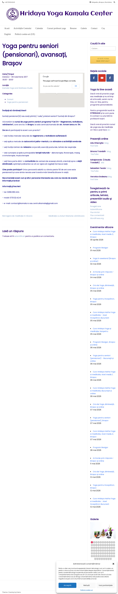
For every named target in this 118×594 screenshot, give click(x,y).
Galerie (84, 28)
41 (107, 550)
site (102, 162)
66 (114, 556)
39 (103, 550)
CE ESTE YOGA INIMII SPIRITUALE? (103, 59)
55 (114, 553)
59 (98, 556)
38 (101, 550)
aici (108, 130)
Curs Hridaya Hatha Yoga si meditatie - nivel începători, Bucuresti (102, 315)
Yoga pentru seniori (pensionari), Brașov (100, 419)
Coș (103, 28)
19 (107, 545)
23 (92, 548)
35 (94, 550)
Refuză (87, 585)
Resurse (73, 28)
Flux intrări (95, 212)
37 (98, 550)
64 (109, 556)
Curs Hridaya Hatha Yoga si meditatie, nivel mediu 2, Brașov (102, 234)
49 (101, 553)
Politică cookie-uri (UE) (25, 34)
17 (103, 545)
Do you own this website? (51, 86)
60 (101, 556)
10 (112, 542)
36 (96, 550)
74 (111, 559)
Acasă (6, 28)
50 (103, 553)
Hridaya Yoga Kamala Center (66, 13)
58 (96, 556)
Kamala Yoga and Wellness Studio (17, 88)
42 (109, 550)
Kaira (19, 592)
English (7, 34)
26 (98, 548)
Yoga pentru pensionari (17, 102)
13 (94, 545)
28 (103, 548)
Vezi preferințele (106, 585)
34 (92, 550)
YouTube (94, 145)
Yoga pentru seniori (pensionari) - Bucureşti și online (102, 358)
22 (114, 545)
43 (112, 550)
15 (98, 545)
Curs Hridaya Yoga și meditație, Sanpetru (100, 330)
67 (95, 559)
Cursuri (10, 99)
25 (96, 548)
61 (103, 556)
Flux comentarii (97, 215)
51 (105, 553)
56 (92, 556)
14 (96, 545)
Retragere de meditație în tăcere (17, 216)
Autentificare (96, 209)
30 (107, 548)
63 (107, 556)
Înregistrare (95, 206)
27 (101, 548)
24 (94, 548)
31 (109, 548)
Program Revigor (100, 247)
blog (106, 143)
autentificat (19, 236)
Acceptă (67, 585)
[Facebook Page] (94, 78)
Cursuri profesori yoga (56, 28)
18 (105, 545)
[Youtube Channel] (102, 78)
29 (105, 548)
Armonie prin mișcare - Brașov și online (102, 273)
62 (105, 556)
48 (98, 553)
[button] (113, 564)
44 (114, 550)
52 (107, 553)
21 (112, 545)
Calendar (39, 28)
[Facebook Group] (110, 78)
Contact (94, 28)
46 (94, 553)
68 (97, 559)
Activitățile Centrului (22, 28)
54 (112, 553)
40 (105, 550)
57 (94, 556)
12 (92, 545)
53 (109, 553)
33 (114, 548)
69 (100, 559)
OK (76, 86)
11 (114, 542)
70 (102, 559)
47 (96, 553)
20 (109, 545)
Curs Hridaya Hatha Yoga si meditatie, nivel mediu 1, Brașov (102, 374)
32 (112, 548)
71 (104, 559)
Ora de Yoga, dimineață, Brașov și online (102, 286)
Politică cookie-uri (86, 590)
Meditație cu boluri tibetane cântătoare (66, 216)
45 (92, 553)
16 (101, 545)
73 (108, 559)
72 (106, 559)
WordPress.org (97, 218)
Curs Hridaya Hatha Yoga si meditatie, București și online (102, 391)
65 (112, 556)
